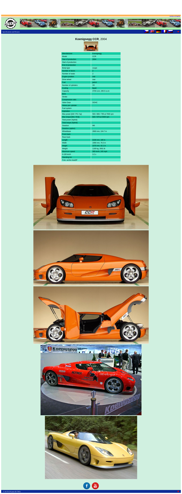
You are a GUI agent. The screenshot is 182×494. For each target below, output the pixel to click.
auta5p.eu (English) (174, 16)
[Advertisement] (91, 7)
